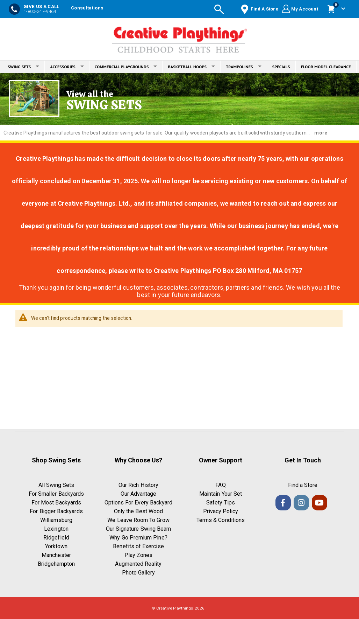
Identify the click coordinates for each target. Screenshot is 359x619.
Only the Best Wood (138, 511)
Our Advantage (139, 493)
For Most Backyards (56, 502)
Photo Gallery (138, 572)
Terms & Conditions (220, 520)
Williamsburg (56, 520)
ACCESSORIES (67, 66)
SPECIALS (281, 66)
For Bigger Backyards (56, 511)
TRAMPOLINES (243, 66)
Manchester (56, 555)
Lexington (56, 528)
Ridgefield (56, 537)
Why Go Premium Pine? (138, 537)
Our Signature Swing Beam (138, 528)
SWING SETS (23, 66)
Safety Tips (220, 502)
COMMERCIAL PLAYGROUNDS (126, 66)
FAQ (220, 485)
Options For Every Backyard (139, 502)
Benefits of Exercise (138, 546)
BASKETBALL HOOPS (191, 66)
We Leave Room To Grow (138, 520)
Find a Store (303, 485)
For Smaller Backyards (56, 493)
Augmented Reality (138, 563)
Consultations (87, 8)
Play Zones (138, 555)
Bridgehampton (56, 563)
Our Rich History (138, 485)
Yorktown (56, 546)
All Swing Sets (56, 485)
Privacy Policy (220, 511)
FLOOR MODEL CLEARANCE (326, 66)
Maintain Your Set (220, 493)
